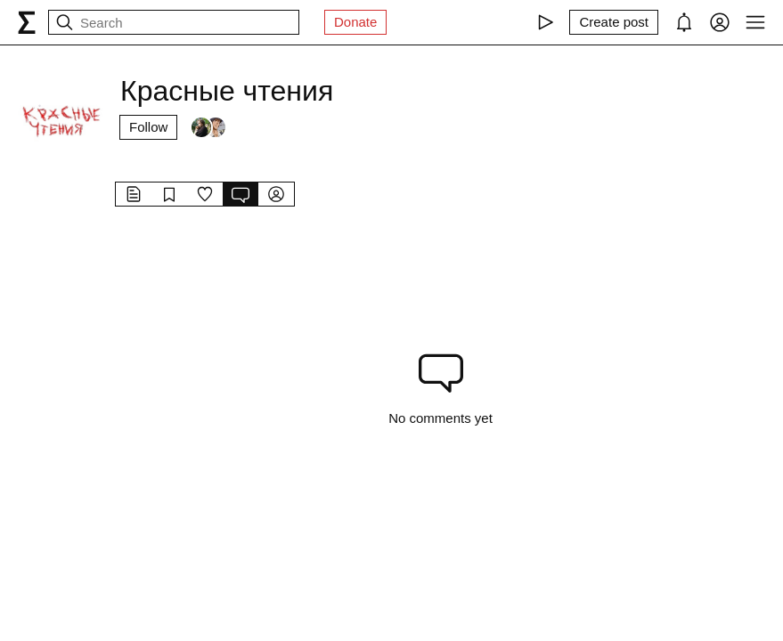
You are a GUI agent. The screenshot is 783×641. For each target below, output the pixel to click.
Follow (148, 126)
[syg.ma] (27, 22)
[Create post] (613, 22)
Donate (355, 21)
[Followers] (208, 127)
